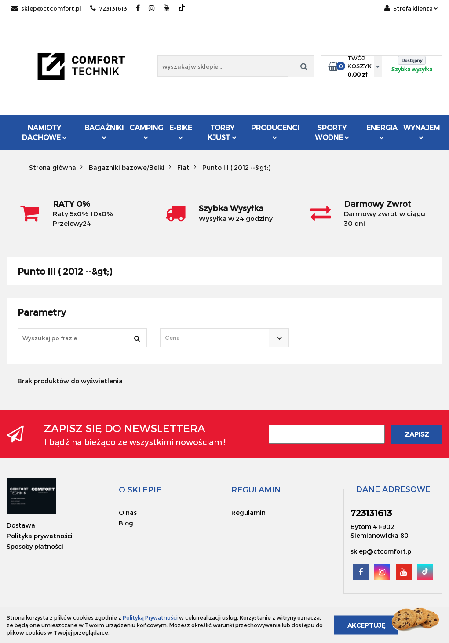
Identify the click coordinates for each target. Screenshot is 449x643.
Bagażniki (104, 131)
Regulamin (248, 512)
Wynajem (421, 131)
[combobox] (224, 337)
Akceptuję (366, 625)
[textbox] (217, 337)
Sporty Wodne (332, 132)
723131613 (108, 8)
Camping (146, 131)
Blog (126, 523)
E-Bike (180, 131)
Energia (382, 131)
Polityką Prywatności (150, 617)
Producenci (275, 132)
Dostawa (21, 525)
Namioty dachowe (44, 132)
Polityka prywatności (40, 536)
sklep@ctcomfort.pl (46, 8)
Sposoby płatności (35, 546)
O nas (128, 512)
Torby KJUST (222, 132)
